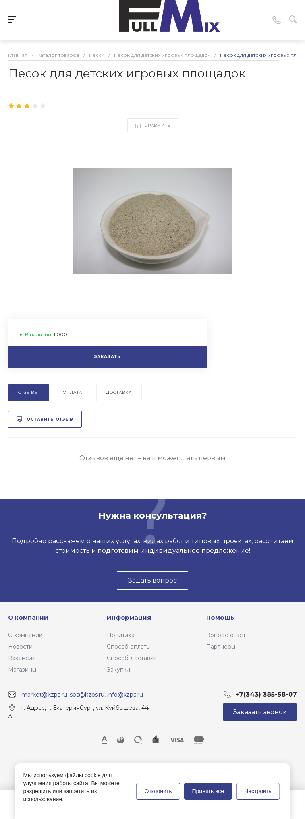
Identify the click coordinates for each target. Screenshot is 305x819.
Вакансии (22, 658)
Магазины (22, 669)
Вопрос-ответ (226, 635)
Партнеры (220, 646)
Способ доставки (132, 658)
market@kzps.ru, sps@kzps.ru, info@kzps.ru (82, 694)
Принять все (208, 791)
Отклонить (158, 791)
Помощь (220, 617)
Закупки (118, 669)
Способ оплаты (129, 646)
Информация (129, 617)
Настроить (257, 791)
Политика (121, 635)
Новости (20, 646)
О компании (28, 617)
